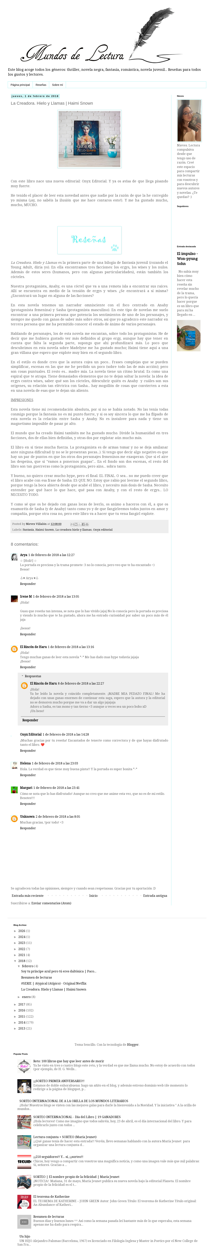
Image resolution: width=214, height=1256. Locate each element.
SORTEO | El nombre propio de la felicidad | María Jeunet (76, 1177)
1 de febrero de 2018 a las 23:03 (55, 763)
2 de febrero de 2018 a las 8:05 (58, 816)
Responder (28, 584)
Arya (23, 555)
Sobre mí (57, 84)
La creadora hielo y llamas (74, 529)
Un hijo (24, 1236)
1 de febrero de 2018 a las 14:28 (66, 734)
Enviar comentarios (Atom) (51, 903)
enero (26, 997)
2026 (22, 931)
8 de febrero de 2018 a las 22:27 (81, 683)
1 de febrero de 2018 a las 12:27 (51, 555)
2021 (22, 955)
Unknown (27, 816)
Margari (26, 788)
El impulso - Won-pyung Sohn (187, 259)
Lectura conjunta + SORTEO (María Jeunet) (64, 1137)
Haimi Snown (44, 529)
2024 (22, 937)
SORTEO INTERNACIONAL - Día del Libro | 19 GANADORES (77, 1117)
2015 (22, 1016)
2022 (22, 949)
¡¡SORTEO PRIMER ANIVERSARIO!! (58, 1081)
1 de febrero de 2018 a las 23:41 (56, 788)
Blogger (133, 1044)
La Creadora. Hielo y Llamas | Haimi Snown (53, 989)
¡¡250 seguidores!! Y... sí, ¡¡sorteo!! (58, 1157)
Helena (25, 763)
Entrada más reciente (28, 896)
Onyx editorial (103, 529)
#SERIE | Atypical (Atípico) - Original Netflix (53, 983)
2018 (22, 961)
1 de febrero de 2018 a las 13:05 (56, 596)
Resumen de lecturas (36, 977)
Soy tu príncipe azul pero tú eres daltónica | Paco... (58, 971)
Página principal (20, 84)
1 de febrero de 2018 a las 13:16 (71, 647)
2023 (22, 943)
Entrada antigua (155, 896)
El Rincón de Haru (33, 647)
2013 (22, 1028)
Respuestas (33, 676)
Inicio (93, 896)
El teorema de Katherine (51, 1196)
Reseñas (41, 84)
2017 (22, 1004)
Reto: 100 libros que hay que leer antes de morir (68, 1061)
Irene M (26, 596)
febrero (28, 966)
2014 (22, 1022)
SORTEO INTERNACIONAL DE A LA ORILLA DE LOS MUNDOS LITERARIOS (73, 1101)
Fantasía (28, 529)
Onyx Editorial (30, 734)
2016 (22, 1010)
